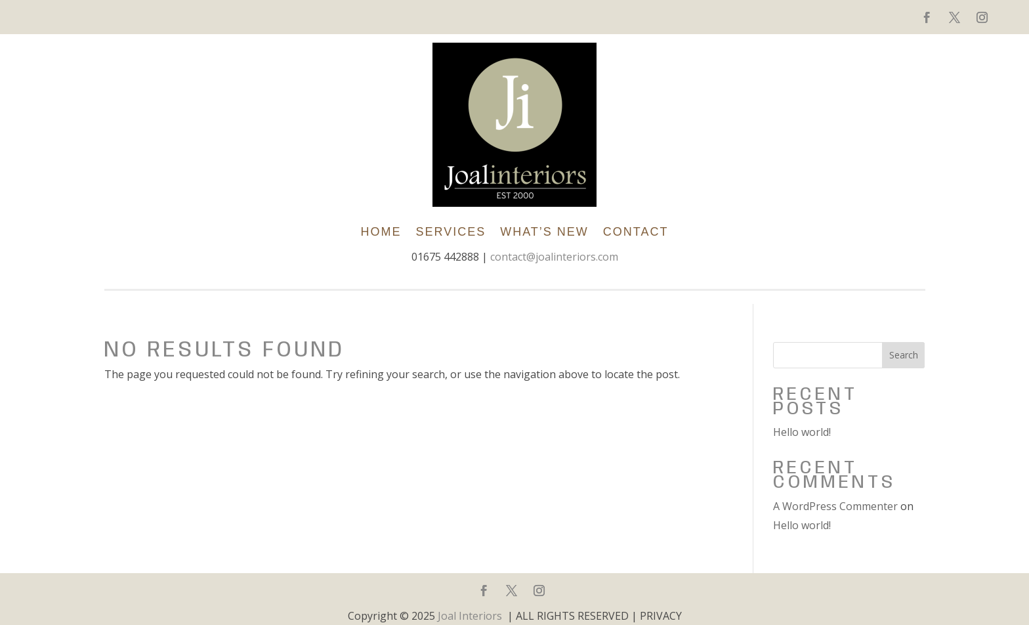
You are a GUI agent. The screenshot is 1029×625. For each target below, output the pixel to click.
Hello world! (802, 432)
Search (903, 355)
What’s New (544, 231)
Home (380, 231)
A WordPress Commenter (835, 506)
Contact (636, 231)
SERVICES (450, 231)
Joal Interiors (470, 616)
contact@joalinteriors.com (554, 256)
